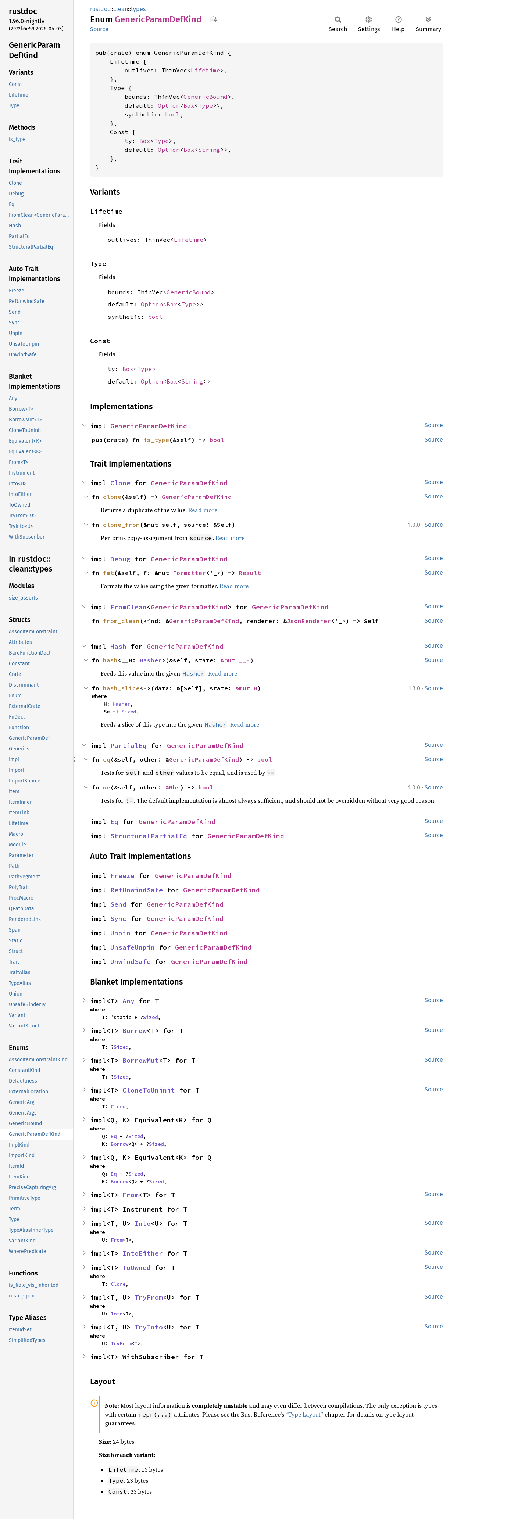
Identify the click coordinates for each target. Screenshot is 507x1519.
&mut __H (235, 660)
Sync (118, 918)
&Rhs (172, 787)
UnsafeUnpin (132, 947)
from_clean (121, 620)
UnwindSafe (130, 961)
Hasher (151, 660)
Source (99, 29)
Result (250, 572)
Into (143, 1223)
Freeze (122, 875)
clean (120, 9)
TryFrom (149, 1297)
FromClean (128, 607)
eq (106, 759)
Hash (118, 646)
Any (128, 1001)
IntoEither (142, 1253)
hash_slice (121, 688)
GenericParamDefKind (148, 426)
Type (205, 105)
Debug (120, 559)
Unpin (120, 933)
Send (118, 904)
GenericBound (205, 96)
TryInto (149, 1327)
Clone (120, 483)
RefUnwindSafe (136, 890)
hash (110, 660)
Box (188, 105)
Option (169, 105)
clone (112, 496)
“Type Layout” (304, 1414)
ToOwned (136, 1267)
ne (106, 787)
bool (172, 114)
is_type (156, 439)
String (209, 149)
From (130, 1195)
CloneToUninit (148, 1090)
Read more (202, 510)
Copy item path (213, 19)
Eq (114, 821)
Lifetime (205, 70)
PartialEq (128, 745)
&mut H (246, 688)
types (138, 9)
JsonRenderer (309, 620)
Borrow (134, 1030)
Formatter (189, 572)
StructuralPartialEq (148, 836)
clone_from (121, 524)
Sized (128, 711)
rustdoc (100, 9)
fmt (108, 572)
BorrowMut (140, 1060)
